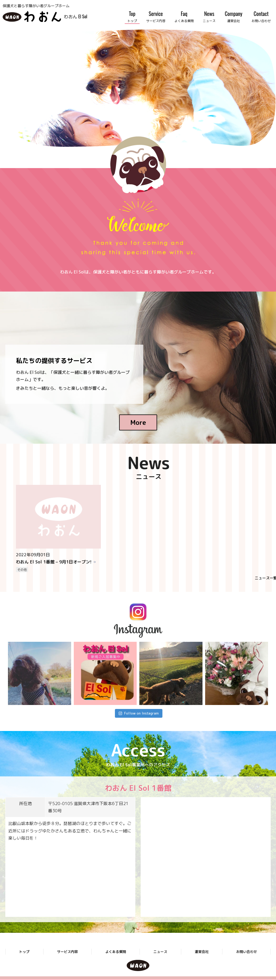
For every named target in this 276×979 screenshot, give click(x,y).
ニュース (160, 951)
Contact (261, 16)
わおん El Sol (75, 16)
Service (155, 16)
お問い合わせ (246, 951)
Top (132, 16)
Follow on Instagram (138, 713)
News (209, 16)
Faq (184, 16)
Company (233, 16)
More (138, 422)
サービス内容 (67, 951)
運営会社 (202, 951)
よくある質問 (115, 951)
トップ (24, 951)
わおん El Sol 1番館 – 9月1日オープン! (54, 562)
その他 (22, 569)
